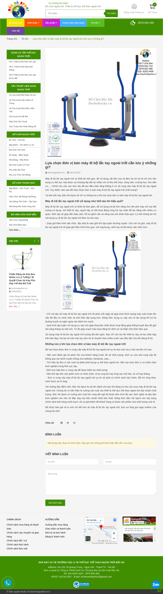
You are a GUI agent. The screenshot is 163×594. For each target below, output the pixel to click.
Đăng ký (140, 12)
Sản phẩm (51, 23)
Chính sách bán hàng (73, 23)
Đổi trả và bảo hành (55, 532)
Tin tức (95, 23)
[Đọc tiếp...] (14, 306)
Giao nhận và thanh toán (58, 528)
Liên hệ (15, 31)
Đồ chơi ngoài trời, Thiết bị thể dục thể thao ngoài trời (73, 6)
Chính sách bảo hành (18, 544)
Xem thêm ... (15, 230)
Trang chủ (15, 23)
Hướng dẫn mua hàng (56, 524)
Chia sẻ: (49, 423)
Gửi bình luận (55, 502)
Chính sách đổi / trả (17, 540)
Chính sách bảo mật (17, 548)
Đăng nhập (129, 12)
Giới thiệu (33, 23)
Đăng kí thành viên (55, 536)
